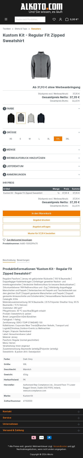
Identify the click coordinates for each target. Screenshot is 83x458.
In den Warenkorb (41, 213)
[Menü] (6, 19)
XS (11, 139)
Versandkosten (60, 446)
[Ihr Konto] (60, 19)
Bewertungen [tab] (23, 260)
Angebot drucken (41, 220)
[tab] (9, 260)
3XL (67, 139)
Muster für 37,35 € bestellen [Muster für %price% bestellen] (41, 233)
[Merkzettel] (54, 19)
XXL (58, 139)
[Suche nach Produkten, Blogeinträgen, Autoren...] (27, 19)
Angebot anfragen (41, 226)
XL (48, 139)
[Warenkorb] (72, 19)
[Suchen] (42, 19)
